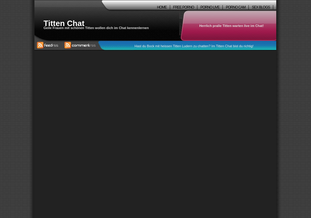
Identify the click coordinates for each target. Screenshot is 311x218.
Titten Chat (64, 23)
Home (162, 7)
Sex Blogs (261, 7)
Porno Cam (235, 7)
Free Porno (183, 7)
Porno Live (209, 7)
